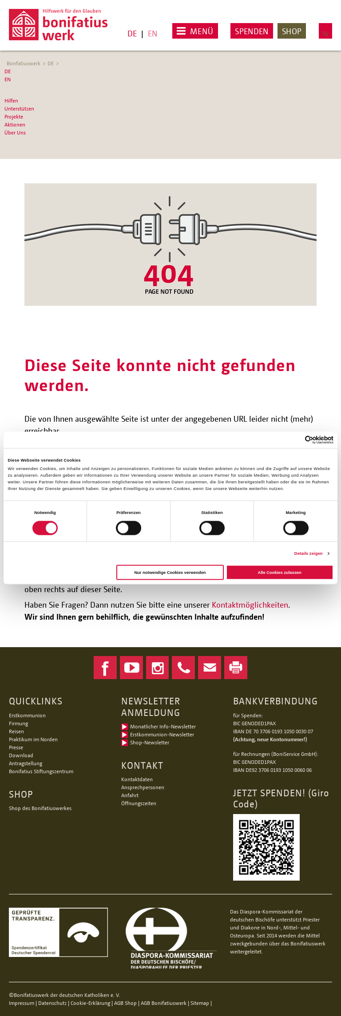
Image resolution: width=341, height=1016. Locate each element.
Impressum (21, 1003)
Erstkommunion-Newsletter (162, 734)
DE (132, 33)
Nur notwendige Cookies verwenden (170, 572)
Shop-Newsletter (149, 742)
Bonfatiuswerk (23, 63)
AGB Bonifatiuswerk (163, 1003)
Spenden (252, 31)
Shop (291, 31)
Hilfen (11, 100)
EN (152, 33)
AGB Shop (125, 1003)
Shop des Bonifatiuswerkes (40, 808)
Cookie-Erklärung (90, 1003)
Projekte (13, 116)
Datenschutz (52, 1003)
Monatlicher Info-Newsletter (163, 726)
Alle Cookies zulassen (279, 572)
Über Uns (15, 132)
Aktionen (14, 124)
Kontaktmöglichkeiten (250, 604)
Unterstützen (19, 108)
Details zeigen (308, 553)
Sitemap (199, 1003)
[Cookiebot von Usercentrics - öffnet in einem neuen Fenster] (294, 439)
